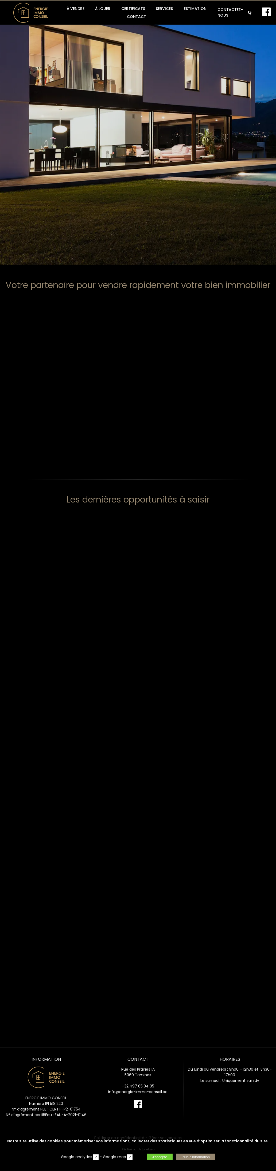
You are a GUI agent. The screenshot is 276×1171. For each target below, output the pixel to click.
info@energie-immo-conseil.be (138, 1091)
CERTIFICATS (133, 8)
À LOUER (102, 8)
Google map (114, 1156)
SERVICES (164, 8)
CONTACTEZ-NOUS (234, 12)
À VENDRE (75, 8)
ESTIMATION (195, 8)
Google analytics (76, 1156)
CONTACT (136, 16)
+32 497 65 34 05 (138, 1086)
